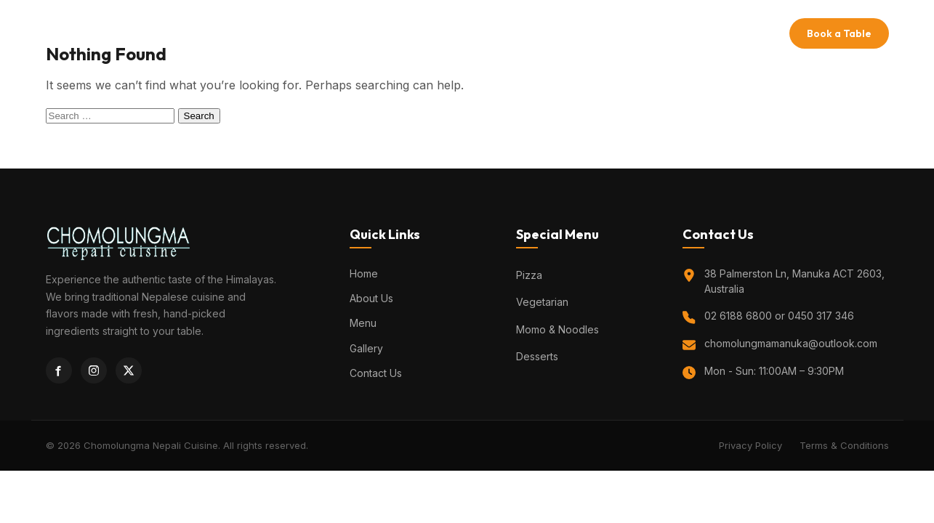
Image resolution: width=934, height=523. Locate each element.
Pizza (529, 275)
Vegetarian (542, 302)
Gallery (531, 33)
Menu (476, 33)
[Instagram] (94, 370)
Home (359, 33)
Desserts (537, 356)
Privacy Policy (750, 445)
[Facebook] (59, 370)
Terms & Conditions (844, 445)
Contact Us (601, 33)
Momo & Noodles (557, 329)
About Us (418, 33)
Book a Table (839, 33)
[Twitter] (129, 370)
